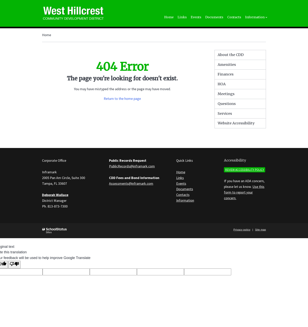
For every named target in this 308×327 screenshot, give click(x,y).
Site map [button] (260, 229)
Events (181, 183)
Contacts (183, 194)
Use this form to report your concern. (244, 192)
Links (180, 177)
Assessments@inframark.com (131, 183)
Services (225, 113)
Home (46, 35)
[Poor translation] (14, 264)
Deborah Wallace (55, 195)
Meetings (226, 94)
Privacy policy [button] (241, 229)
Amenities (227, 64)
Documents (184, 189)
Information (185, 200)
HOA (222, 84)
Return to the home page (122, 98)
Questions (227, 103)
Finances (226, 74)
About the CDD (231, 54)
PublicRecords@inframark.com (132, 166)
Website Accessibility (236, 123)
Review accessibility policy (244, 170)
